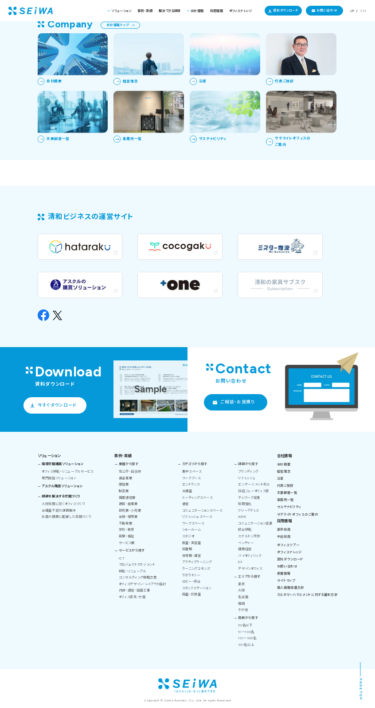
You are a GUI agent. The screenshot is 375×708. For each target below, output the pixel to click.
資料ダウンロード (285, 10)
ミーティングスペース (197, 498)
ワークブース (191, 478)
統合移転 (245, 530)
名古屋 (243, 597)
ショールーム (191, 530)
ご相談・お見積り (237, 401)
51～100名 (246, 632)
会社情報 (197, 11)
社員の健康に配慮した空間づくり (66, 517)
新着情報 (284, 573)
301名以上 (246, 645)
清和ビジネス (278, 32)
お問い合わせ (326, 10)
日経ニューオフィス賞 (253, 491)
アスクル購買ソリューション (62, 486)
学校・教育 (126, 530)
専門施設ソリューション (59, 478)
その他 (243, 610)
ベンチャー (246, 543)
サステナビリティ (289, 507)
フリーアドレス (248, 510)
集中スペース (192, 471)
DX (240, 562)
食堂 (185, 504)
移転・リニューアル (132, 571)
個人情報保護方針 (290, 588)
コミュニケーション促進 (255, 523)
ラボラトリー (191, 575)
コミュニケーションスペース (202, 510)
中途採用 (284, 537)
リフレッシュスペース (197, 517)
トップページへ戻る (54, 143)
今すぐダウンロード (57, 405)
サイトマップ (286, 581)
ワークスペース (193, 523)
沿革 (280, 479)
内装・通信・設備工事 (134, 590)
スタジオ (188, 536)
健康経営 (245, 549)
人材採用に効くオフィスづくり (63, 504)
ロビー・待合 (191, 581)
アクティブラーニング (197, 562)
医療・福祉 (126, 536)
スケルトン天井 (249, 536)
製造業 (124, 491)
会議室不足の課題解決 (59, 510)
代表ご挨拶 (285, 486)
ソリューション (121, 11)
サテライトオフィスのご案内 (297, 514)
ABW (242, 517)
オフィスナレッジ (240, 11)
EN (363, 10)
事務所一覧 (285, 500)
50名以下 (245, 625)
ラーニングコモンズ (196, 569)
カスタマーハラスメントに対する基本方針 (307, 595)
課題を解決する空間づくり (61, 496)
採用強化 (245, 504)
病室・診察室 (191, 594)
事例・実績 (144, 11)
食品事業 (126, 478)
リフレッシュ (246, 478)
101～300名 (247, 638)
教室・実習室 (191, 543)
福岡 (241, 604)
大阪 (241, 590)
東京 (241, 584)
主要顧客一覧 (287, 493)
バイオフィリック (249, 556)
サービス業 (127, 543)
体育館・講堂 (191, 556)
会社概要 (284, 464)
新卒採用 (284, 530)
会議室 (187, 491)
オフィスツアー (288, 545)
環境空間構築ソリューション (62, 464)
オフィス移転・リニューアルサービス (68, 471)
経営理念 (284, 471)
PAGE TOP (361, 689)
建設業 (124, 484)
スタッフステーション (196, 588)
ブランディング (248, 471)
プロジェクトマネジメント (137, 565)
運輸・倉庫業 (128, 504)
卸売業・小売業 (130, 510)
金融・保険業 (128, 517)
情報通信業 (127, 498)
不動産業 (126, 523)
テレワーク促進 (249, 498)
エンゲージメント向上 (254, 484)
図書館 (187, 549)
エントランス (191, 484)
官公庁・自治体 (130, 471)
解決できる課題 (169, 11)
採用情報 (216, 11)
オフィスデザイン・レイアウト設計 (142, 584)
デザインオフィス (250, 569)
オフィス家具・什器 (132, 597)
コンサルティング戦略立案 (138, 577)
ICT (122, 558)
